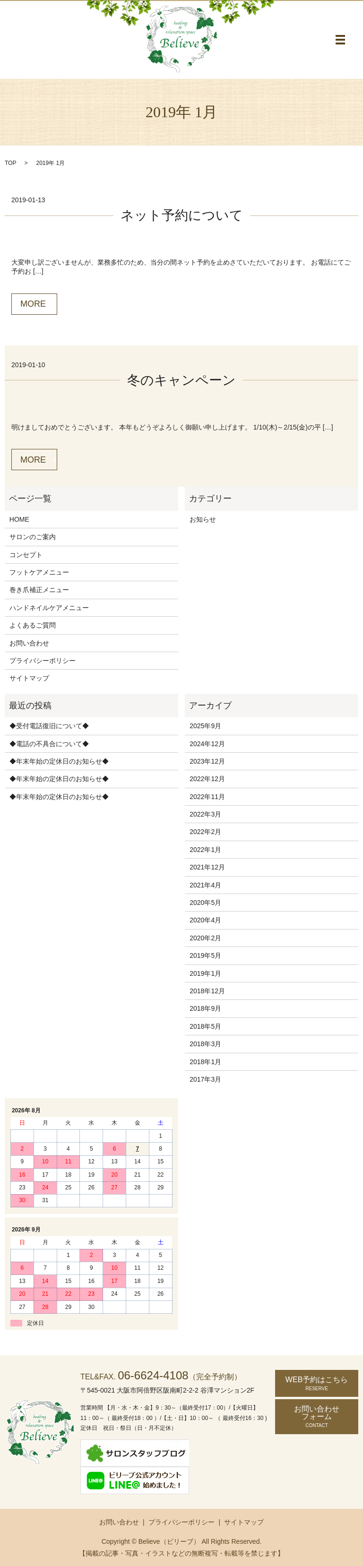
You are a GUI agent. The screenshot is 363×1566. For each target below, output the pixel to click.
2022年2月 (205, 831)
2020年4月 (205, 920)
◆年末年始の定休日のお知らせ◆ (59, 761)
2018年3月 (205, 1044)
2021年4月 (205, 885)
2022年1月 (205, 849)
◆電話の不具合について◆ (49, 744)
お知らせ (203, 519)
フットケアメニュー (39, 572)
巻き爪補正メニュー (39, 590)
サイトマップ (29, 678)
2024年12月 (207, 744)
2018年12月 (207, 991)
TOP (10, 163)
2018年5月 (205, 1026)
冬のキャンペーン (181, 380)
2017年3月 (205, 1079)
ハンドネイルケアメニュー (49, 607)
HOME (19, 519)
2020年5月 (205, 902)
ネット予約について (182, 215)
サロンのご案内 (32, 537)
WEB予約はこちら (316, 1383)
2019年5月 (205, 955)
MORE (33, 304)
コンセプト (26, 555)
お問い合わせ (29, 643)
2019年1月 (205, 973)
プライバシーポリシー (42, 660)
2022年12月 (207, 779)
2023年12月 (207, 761)
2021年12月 (207, 867)
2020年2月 (205, 938)
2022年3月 (205, 814)
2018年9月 (205, 1008)
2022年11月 (207, 796)
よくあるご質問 (32, 625)
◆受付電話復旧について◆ (49, 726)
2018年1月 (205, 1062)
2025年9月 (205, 726)
